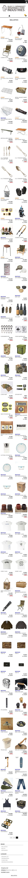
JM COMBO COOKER (20, 277)
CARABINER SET (5, 336)
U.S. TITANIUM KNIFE (20, 158)
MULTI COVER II (5, 376)
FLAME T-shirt (4, 553)
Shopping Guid (4, 868)
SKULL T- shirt (18, 553)
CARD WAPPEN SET (20, 336)
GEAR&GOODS (5, 858)
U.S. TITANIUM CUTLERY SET (4, 158)
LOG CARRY (18, 376)
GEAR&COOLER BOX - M (21, 593)
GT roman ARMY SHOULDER (5, 200)
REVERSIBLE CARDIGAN (4, 634)
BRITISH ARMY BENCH (6, 138)
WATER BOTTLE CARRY (7, 238)
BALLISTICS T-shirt (5, 534)
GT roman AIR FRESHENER (18, 39)
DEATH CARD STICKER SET (6, 435)
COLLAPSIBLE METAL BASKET (6, 120)
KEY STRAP (4, 614)
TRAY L (17, 653)
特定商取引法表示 (5, 872)
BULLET (3, 848)
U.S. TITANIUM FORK (6, 178)
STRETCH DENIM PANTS (19, 793)
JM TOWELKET (4, 277)
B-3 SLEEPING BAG (20, 119)
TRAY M (3, 672)
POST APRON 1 (5, 812)
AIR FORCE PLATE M (6, 476)
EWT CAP (17, 297)
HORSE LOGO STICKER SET (21, 416)
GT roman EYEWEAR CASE (20, 79)
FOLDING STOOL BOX (20, 495)
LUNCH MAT (4, 394)
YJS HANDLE (4, 831)
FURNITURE (4, 860)
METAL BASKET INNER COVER (21, 98)
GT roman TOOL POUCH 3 (7, 79)
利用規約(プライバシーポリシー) (8, 870)
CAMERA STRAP (19, 237)
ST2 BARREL (4, 709)
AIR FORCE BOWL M (20, 476)
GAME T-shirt (18, 571)
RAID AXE (3, 770)
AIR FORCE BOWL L (6, 495)
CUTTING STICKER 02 (6, 455)
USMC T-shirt (4, 571)
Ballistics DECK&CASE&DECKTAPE (21, 772)
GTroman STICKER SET (7, 219)
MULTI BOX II (18, 357)
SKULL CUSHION (5, 692)
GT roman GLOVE (19, 199)
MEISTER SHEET (19, 258)
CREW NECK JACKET (20, 633)
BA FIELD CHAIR (19, 614)
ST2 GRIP (17, 316)
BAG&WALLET (5, 856)
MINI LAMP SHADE (19, 732)
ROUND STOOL (4, 258)
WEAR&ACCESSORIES (7, 862)
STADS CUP (18, 513)
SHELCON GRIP (19, 692)
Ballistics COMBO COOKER (5, 298)
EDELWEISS (4, 850)
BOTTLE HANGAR (19, 219)
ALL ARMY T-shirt (19, 534)
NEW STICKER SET (5, 414)
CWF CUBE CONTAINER (21, 812)
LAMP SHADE (4, 732)
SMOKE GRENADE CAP (7, 318)
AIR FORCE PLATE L (20, 456)
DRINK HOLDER (19, 711)
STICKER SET (18, 394)
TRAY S (17, 672)
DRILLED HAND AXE (20, 750)
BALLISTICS (4, 846)
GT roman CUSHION (20, 58)
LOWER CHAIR (4, 57)
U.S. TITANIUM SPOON (20, 178)
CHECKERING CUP (5, 514)
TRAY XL (3, 653)
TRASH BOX (4, 750)
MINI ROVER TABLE (20, 139)
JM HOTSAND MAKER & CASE (7, 793)
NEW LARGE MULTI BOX (6, 591)
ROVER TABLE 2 (5, 38)
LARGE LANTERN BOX (6, 357)
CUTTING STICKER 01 (20, 435)
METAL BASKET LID (6, 98)
